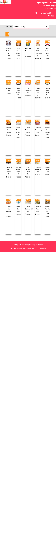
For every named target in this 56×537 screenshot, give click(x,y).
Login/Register (41, 3)
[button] (31, 27)
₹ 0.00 (51, 16)
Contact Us (48, 13)
